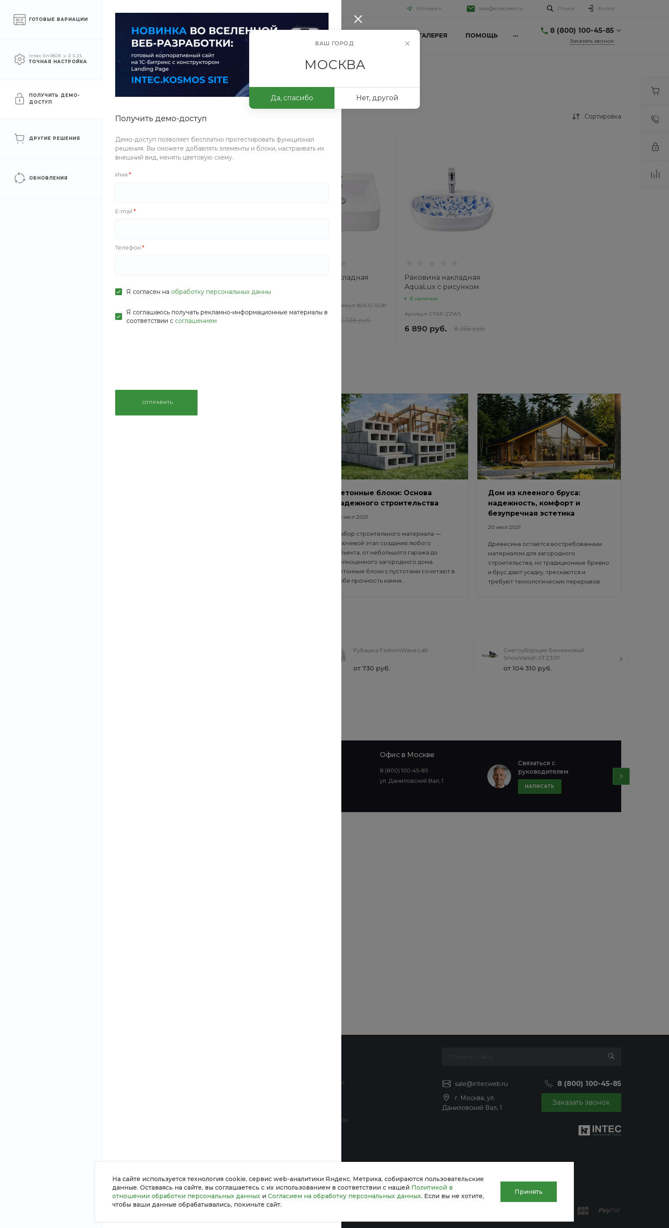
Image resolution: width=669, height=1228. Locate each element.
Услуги (107, 8)
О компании (64, 8)
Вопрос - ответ (322, 1082)
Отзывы (59, 1095)
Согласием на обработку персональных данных (344, 1196)
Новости (61, 1070)
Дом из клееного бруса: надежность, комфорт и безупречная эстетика (534, 503)
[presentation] (171, 659)
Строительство (196, 1082)
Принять (529, 1192)
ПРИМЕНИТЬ (103, 372)
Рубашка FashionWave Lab (390, 650)
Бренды (311, 1095)
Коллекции (316, 1107)
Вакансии (63, 1107)
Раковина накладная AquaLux (331, 282)
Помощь (145, 8)
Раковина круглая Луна (222, 277)
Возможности (320, 1132)
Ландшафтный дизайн (208, 1132)
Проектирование (200, 1107)
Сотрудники (66, 1119)
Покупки (312, 1070)
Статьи (58, 1082)
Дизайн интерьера (202, 1119)
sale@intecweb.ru (501, 8)
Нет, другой (377, 98)
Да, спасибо (292, 98)
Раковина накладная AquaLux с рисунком (442, 282)
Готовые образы (323, 1119)
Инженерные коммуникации (218, 1070)
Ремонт (185, 1095)
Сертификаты (68, 1175)
